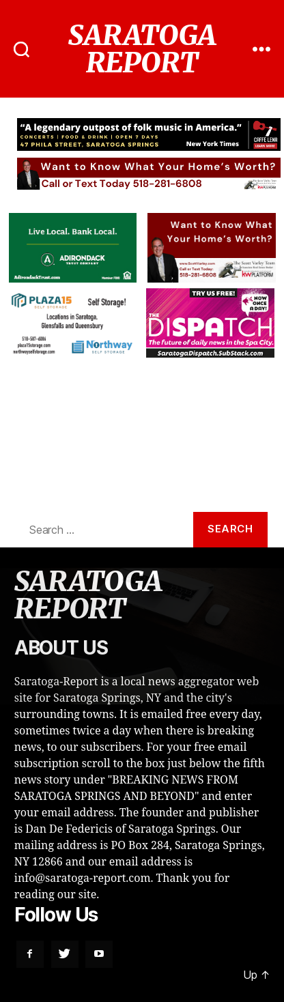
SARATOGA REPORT (141, 49)
